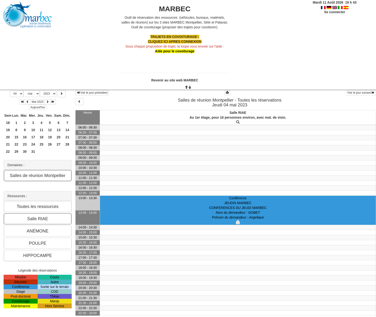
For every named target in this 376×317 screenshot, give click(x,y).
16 (25, 137)
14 (67, 130)
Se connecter (334, 12)
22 (16, 144)
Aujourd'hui (37, 107)
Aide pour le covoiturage (174, 51)
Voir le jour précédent (92, 92)
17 (33, 137)
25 (41, 144)
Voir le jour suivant (361, 92)
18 (8, 123)
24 (33, 144)
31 (33, 151)
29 (16, 151)
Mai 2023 (37, 102)
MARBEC (175, 9)
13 (58, 130)
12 (50, 130)
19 (8, 130)
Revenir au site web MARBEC (174, 80)
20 (8, 137)
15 (16, 137)
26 (50, 144)
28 (67, 144)
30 (25, 151)
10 (33, 130)
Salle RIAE (237, 113)
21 (67, 137)
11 (41, 130)
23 (25, 144)
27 (58, 144)
